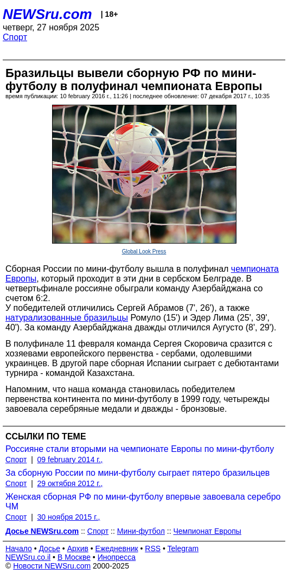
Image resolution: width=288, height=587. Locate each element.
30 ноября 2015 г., (68, 517)
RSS (153, 548)
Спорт (15, 37)
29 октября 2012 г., (70, 483)
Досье (49, 548)
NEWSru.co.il (27, 557)
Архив (77, 548)
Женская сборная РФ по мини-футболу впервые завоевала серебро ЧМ (142, 501)
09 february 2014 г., (70, 459)
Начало (18, 548)
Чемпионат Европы (207, 531)
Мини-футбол (141, 531)
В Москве (74, 557)
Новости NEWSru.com (52, 566)
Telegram (183, 548)
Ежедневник (116, 548)
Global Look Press (144, 251)
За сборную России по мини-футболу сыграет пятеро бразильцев (137, 472)
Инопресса (117, 557)
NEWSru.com (47, 14)
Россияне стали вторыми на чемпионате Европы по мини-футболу (139, 449)
